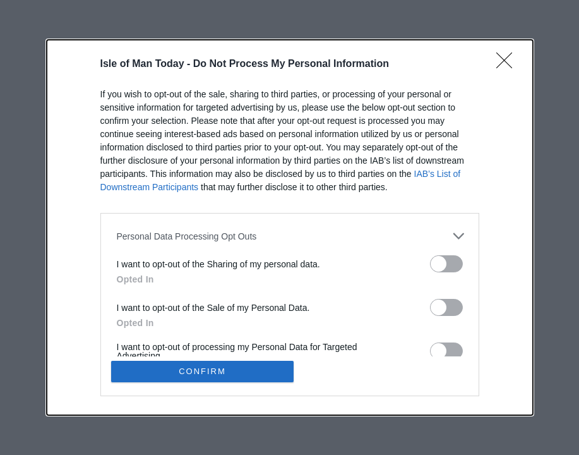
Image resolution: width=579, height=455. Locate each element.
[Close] (508, 64)
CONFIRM (202, 371)
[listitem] (290, 236)
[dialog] (290, 227)
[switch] (446, 263)
